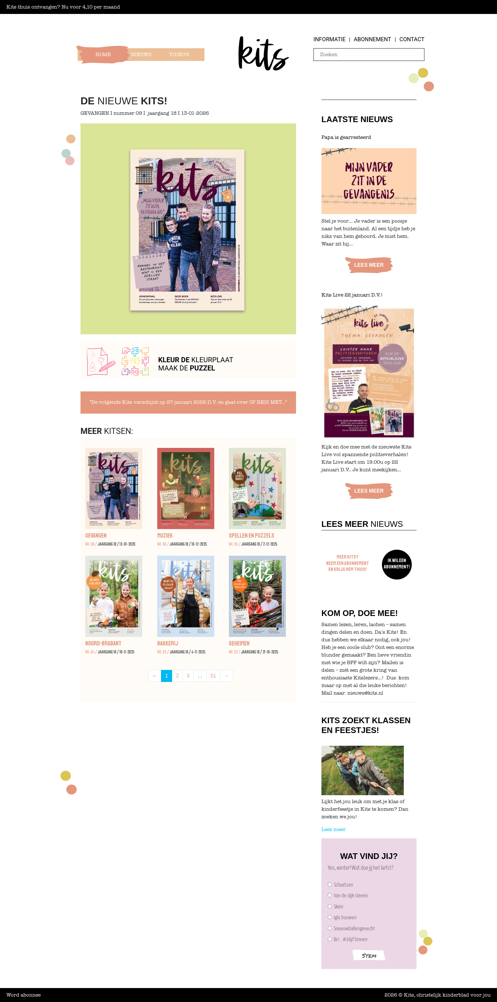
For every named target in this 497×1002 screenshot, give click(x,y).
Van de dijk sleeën (348, 896)
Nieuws (141, 54)
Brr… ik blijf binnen (347, 939)
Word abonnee (23, 995)
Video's (179, 54)
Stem (369, 955)
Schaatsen (340, 885)
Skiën (335, 907)
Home (103, 54)
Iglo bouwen (342, 917)
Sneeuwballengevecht (351, 929)
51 (213, 675)
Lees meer (369, 265)
